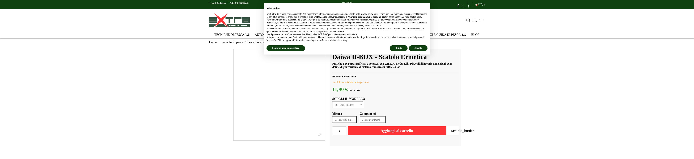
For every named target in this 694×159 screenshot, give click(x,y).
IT (480, 4)
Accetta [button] (418, 48)
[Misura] (344, 119)
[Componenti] (373, 119)
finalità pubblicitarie (407, 23)
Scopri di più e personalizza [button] (285, 48)
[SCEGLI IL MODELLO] (347, 105)
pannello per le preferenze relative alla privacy (326, 40)
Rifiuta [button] (398, 48)
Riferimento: (339, 76)
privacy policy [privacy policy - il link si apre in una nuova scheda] (367, 14)
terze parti (312, 20)
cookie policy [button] (416, 17)
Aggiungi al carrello (396, 130)
